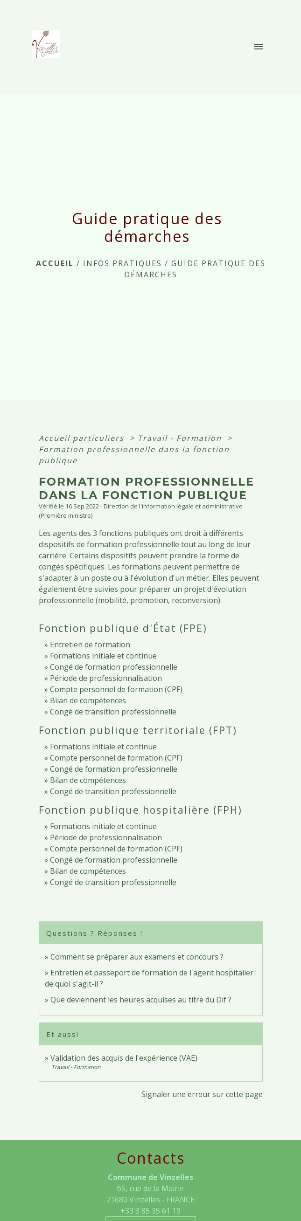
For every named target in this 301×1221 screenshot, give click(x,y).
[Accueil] (48, 47)
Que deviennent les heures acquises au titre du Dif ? (140, 1000)
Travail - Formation (181, 438)
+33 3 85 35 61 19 (150, 1211)
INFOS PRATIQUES (122, 263)
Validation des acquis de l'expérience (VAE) (123, 1058)
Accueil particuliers (83, 438)
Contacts (151, 1158)
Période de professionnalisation (106, 678)
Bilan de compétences (88, 700)
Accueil (55, 263)
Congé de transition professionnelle (113, 712)
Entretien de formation (90, 644)
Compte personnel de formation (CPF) (116, 689)
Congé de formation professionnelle (113, 667)
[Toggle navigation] (258, 47)
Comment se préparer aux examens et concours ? (137, 957)
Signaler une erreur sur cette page (202, 1094)
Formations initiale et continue (103, 656)
